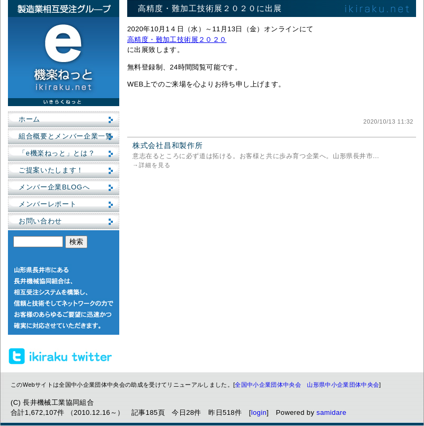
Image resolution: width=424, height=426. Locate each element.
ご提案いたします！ (51, 170)
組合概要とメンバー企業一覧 (65, 136)
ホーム (29, 119)
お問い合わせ (40, 221)
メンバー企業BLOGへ (54, 187)
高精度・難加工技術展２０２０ (176, 40)
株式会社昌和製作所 (167, 145)
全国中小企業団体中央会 (268, 384)
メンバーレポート (47, 204)
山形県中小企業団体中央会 (343, 384)
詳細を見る (155, 165)
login (259, 412)
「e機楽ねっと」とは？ (57, 153)
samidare (331, 412)
